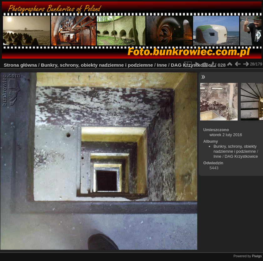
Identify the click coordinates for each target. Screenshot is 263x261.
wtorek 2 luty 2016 (225, 134)
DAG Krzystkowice (241, 156)
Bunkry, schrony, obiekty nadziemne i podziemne (97, 65)
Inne (162, 65)
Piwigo (257, 256)
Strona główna (20, 65)
